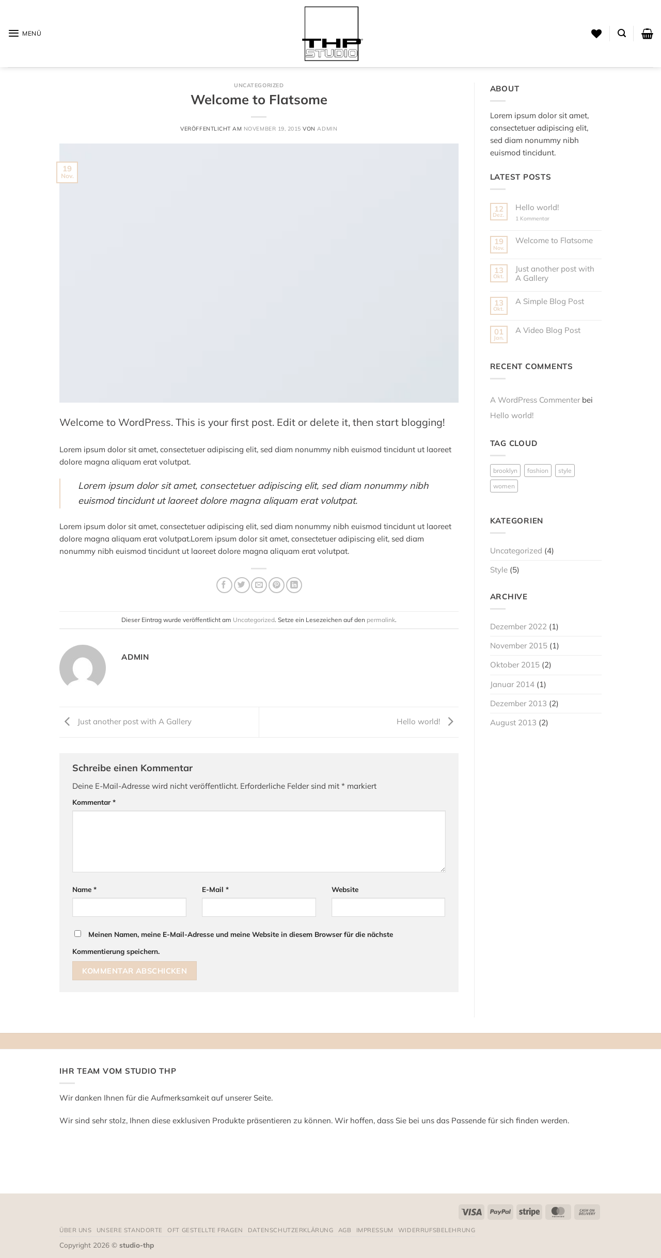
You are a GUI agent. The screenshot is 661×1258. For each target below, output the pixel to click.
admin (327, 128)
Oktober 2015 (515, 665)
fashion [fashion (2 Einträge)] (537, 470)
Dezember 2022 (518, 626)
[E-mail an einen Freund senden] (259, 585)
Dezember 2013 (518, 703)
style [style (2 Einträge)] (565, 470)
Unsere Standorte (130, 1230)
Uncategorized (259, 85)
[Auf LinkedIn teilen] (294, 585)
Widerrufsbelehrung (436, 1230)
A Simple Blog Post (549, 301)
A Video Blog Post (547, 330)
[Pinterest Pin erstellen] (277, 585)
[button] (25, 33)
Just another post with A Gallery (125, 721)
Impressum (375, 1230)
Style (499, 570)
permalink (381, 620)
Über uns (75, 1230)
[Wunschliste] (596, 33)
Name (84, 889)
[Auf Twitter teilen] (242, 585)
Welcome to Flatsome (554, 240)
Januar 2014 (512, 684)
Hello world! (428, 721)
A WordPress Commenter (535, 400)
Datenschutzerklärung (291, 1230)
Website (345, 889)
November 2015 (518, 645)
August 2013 (513, 722)
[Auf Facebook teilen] (224, 585)
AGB (345, 1230)
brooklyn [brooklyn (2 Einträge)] (505, 470)
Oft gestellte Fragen (205, 1230)
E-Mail (215, 889)
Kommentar (94, 802)
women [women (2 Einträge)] (504, 486)
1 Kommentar (539, 218)
